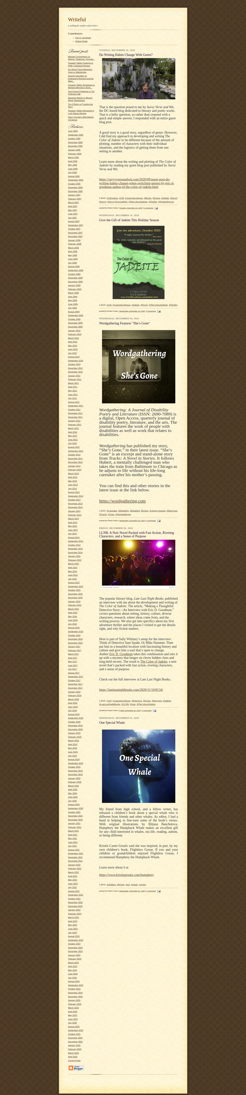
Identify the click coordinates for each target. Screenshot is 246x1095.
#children (111, 884)
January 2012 (74, 421)
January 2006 (74, 150)
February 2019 (75, 737)
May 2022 (72, 880)
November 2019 (75, 771)
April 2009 (72, 297)
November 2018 (75, 725)
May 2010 (72, 346)
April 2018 (72, 703)
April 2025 (72, 1012)
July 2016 (72, 624)
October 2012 (74, 455)
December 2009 (75, 327)
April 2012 (72, 432)
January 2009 (74, 285)
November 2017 (75, 684)
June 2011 (73, 394)
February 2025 (75, 1004)
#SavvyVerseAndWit (117, 201)
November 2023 (75, 948)
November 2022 (75, 902)
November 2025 (75, 1038)
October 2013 (74, 500)
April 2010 (72, 342)
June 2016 (73, 620)
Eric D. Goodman (83, 38)
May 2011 (72, 391)
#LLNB (125, 704)
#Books (147, 198)
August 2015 (74, 582)
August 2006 (74, 176)
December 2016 (75, 643)
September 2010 (75, 361)
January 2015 (74, 556)
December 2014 (75, 552)
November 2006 (75, 187)
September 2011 (75, 406)
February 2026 (75, 1049)
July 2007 (72, 218)
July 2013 (72, 488)
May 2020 (72, 793)
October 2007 (74, 229)
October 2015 (74, 590)
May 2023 (72, 925)
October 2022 (74, 899)
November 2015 (75, 594)
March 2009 (73, 293)
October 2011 (74, 409)
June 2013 (73, 485)
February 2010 (75, 334)
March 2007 (73, 202)
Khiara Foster (81, 41)
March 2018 (73, 699)
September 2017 (75, 677)
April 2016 (72, 613)
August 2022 (74, 891)
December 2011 (75, 417)
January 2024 (74, 955)
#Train (111, 514)
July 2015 (72, 579)
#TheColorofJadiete (146, 704)
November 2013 (75, 504)
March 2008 (73, 248)
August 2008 (74, 266)
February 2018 (75, 695)
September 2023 (75, 940)
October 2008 (74, 274)
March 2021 (73, 831)
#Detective (137, 700)
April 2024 (72, 966)
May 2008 (72, 255)
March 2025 (73, 1008)
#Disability (123, 510)
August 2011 (74, 402)
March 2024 (73, 963)
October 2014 (74, 545)
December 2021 (75, 861)
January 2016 (74, 601)
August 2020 (74, 804)
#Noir (133, 704)
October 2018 (74, 722)
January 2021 (74, 823)
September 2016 (75, 631)
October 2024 (74, 989)
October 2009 (74, 319)
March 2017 (73, 654)
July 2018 (72, 710)
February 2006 (75, 154)
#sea (128, 884)
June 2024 (73, 974)
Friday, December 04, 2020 (129, 710)
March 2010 (73, 338)
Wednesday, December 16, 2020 (132, 311)
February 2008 (75, 244)
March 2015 (73, 564)
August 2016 (74, 628)
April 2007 (72, 206)
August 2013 (74, 492)
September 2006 (75, 180)
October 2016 (74, 635)
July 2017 (72, 669)
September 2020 (75, 808)
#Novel (173, 198)
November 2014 (75, 549)
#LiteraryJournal (157, 510)
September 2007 (75, 225)
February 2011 (75, 379)
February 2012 (75, 425)
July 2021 (72, 846)
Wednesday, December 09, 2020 (132, 521)
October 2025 (74, 1034)
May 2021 (72, 838)
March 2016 (73, 609)
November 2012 (75, 458)
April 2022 (72, 876)
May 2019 (72, 748)
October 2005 (74, 138)
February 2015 (75, 560)
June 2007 (73, 214)
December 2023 (75, 951)
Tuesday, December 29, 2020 (130, 208)
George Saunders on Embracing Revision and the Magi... (81, 78)
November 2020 (75, 816)
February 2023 (75, 914)
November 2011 (75, 413)
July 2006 (72, 172)
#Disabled (135, 510)
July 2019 (72, 756)
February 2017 (75, 650)
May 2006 (72, 165)
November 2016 (75, 639)
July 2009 (72, 308)
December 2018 (75, 729)
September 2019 (75, 763)
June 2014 (73, 530)
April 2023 (72, 921)
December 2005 (75, 146)
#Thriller (153, 201)
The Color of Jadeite (153, 661)
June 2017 (73, 665)
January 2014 (74, 511)
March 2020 (73, 786)
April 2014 (72, 522)
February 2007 (75, 199)
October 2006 (74, 184)
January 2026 (74, 1045)
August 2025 (74, 1027)
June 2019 (73, 752)
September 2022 (75, 895)
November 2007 (75, 233)
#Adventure (112, 198)
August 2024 (74, 981)
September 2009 (75, 315)
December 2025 (75, 1042)
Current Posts (74, 1060)
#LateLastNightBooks (109, 704)
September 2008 (75, 270)
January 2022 (74, 865)
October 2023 (74, 944)
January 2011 (74, 376)
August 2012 (74, 447)
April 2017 (72, 658)
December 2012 (75, 462)
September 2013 (75, 496)
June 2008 (73, 259)
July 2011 (72, 398)
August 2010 (74, 357)
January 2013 (74, 466)
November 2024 (75, 993)
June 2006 (73, 169)
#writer (142, 884)
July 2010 (72, 353)
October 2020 (74, 812)
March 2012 (73, 428)
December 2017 (75, 688)
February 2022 (75, 868)
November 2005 (75, 142)
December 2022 (75, 906)
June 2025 (73, 1019)
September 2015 (75, 586)
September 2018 (75, 718)
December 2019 (75, 774)
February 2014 (75, 515)
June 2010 (73, 349)
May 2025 (72, 1015)
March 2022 (73, 872)
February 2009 (75, 289)
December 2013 (75, 507)
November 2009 (75, 323)
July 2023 (72, 933)
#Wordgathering (123, 514)
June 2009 (73, 304)
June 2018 (73, 707)
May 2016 (72, 616)
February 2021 (75, 827)
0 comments (148, 208)
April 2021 (72, 835)
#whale (134, 884)
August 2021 (74, 850)
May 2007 (72, 210)
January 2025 (74, 1000)
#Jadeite (165, 198)
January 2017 (74, 646)
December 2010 (75, 372)
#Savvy (102, 201)
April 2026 (72, 1057)
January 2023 (74, 910)
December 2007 (75, 236)
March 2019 (73, 740)
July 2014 (72, 534)
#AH (121, 198)
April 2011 (72, 387)
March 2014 (73, 519)
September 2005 (75, 135)
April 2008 (72, 251)
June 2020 (73, 797)
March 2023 (73, 917)
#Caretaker (112, 510)
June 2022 (73, 884)
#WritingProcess (166, 201)
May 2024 (72, 970)
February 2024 (75, 959)
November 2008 (75, 278)
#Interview (157, 700)
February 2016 (75, 605)
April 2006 (72, 161)
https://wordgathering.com (122, 500)
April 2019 (72, 744)
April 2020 (72, 789)
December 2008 (75, 282)
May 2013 (72, 481)
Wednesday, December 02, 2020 (132, 891)
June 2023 (73, 929)
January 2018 (74, 692)
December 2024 (75, 996)
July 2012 (72, 443)
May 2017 (72, 661)
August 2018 (74, 714)
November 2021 (75, 857)
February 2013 (75, 470)
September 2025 (75, 1030)
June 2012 (73, 440)
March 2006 (73, 157)
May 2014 (72, 526)
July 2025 (72, 1023)
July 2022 (72, 887)
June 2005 (73, 131)
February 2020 (75, 782)
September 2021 (75, 853)
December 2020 (75, 820)
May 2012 (72, 436)
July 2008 (72, 263)
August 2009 (74, 312)
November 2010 (75, 368)
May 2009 (72, 300)
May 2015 (72, 571)
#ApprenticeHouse (134, 198)
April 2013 (72, 477)
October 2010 (74, 364)
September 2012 (75, 451)
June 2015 (73, 575)
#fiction (156, 198)
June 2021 (73, 842)
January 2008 (74, 240)
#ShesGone (172, 510)
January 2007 (74, 195)
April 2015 (72, 567)
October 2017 (74, 680)
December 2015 (75, 598)
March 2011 (73, 383)
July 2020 (72, 801)
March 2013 (73, 473)
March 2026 (73, 1053)
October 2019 (74, 767)
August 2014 (74, 537)
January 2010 (74, 331)
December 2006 (75, 191)
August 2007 (74, 221)
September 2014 (75, 541)
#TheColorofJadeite (138, 201)
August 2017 (74, 673)
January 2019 (74, 733)
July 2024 (72, 978)
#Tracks (103, 514)
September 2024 (75, 985)
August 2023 (74, 936)
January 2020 (74, 778)
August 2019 (74, 759)
